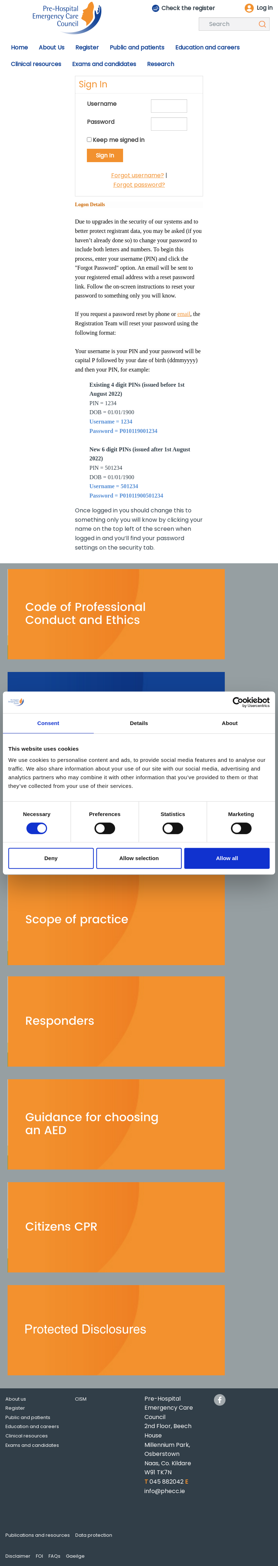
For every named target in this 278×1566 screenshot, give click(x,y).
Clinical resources (26, 1436)
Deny (51, 858)
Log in (265, 8)
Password (100, 122)
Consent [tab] (48, 723)
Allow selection (139, 858)
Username (102, 104)
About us (15, 1399)
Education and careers (32, 1426)
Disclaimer (17, 1556)
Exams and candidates (32, 1445)
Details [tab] (139, 723)
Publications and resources (37, 1535)
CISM (81, 1399)
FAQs (54, 1556)
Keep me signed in (118, 140)
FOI (39, 1556)
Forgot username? (137, 175)
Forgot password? (139, 185)
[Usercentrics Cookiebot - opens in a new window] (238, 702)
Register (15, 1408)
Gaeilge (75, 1556)
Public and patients (27, 1417)
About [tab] (230, 723)
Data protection (93, 1535)
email (183, 314)
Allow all (227, 858)
